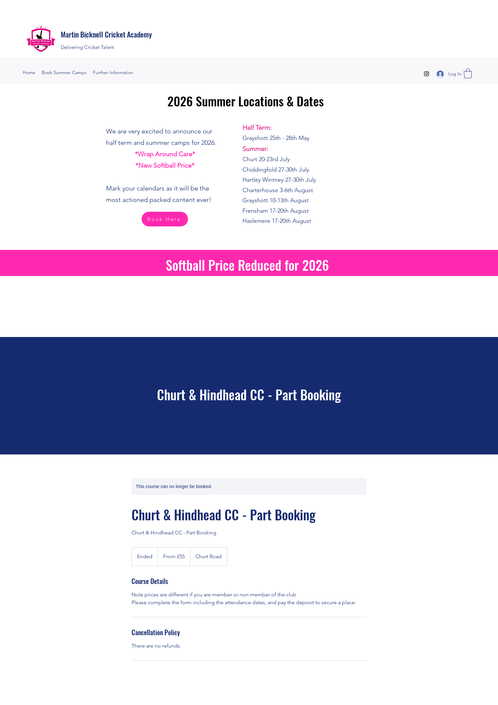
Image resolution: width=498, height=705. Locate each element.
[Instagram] (426, 73)
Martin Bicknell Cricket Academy (106, 34)
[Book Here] (165, 219)
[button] (468, 73)
